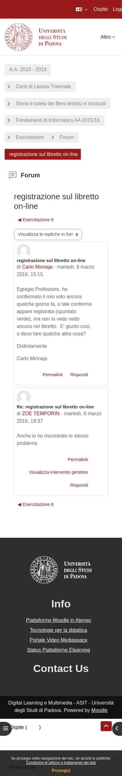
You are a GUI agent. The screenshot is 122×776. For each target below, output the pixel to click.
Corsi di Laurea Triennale (43, 86)
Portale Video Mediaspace (59, 640)
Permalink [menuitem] (53, 374)
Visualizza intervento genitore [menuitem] (58, 472)
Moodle (99, 710)
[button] (81, 9)
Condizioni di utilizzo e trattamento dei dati (61, 763)
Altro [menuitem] (106, 37)
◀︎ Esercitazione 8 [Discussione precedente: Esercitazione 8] (36, 219)
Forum (67, 137)
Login (33, 727)
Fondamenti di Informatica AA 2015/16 (58, 120)
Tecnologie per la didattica (58, 630)
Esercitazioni (30, 137)
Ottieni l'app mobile (31, 749)
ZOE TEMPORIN (41, 413)
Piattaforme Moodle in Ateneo (58, 620)
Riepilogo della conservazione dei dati (51, 734)
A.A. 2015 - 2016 (27, 69)
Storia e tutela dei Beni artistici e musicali (61, 103)
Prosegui (61, 770)
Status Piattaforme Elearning (58, 650)
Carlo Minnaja (37, 266)
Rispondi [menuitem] (79, 374)
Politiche (19, 742)
